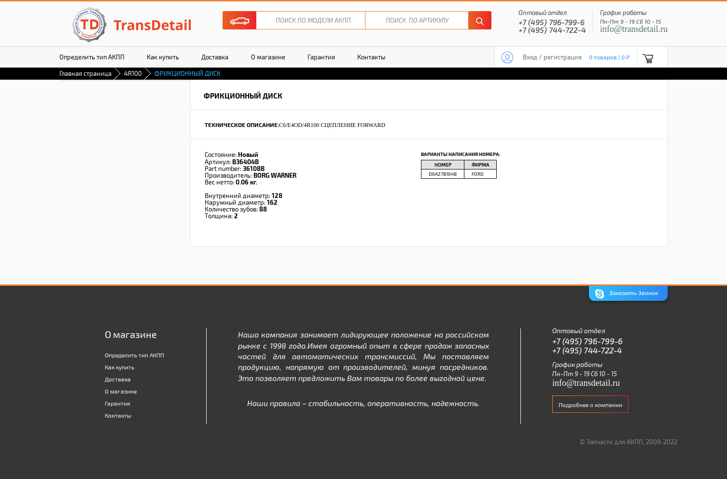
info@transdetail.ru (634, 29)
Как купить (163, 57)
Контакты (371, 57)
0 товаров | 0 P (609, 57)
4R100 (133, 73)
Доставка (214, 57)
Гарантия (321, 57)
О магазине (268, 57)
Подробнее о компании (590, 404)
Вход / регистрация (552, 57)
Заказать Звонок (626, 293)
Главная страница (85, 73)
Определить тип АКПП (92, 57)
